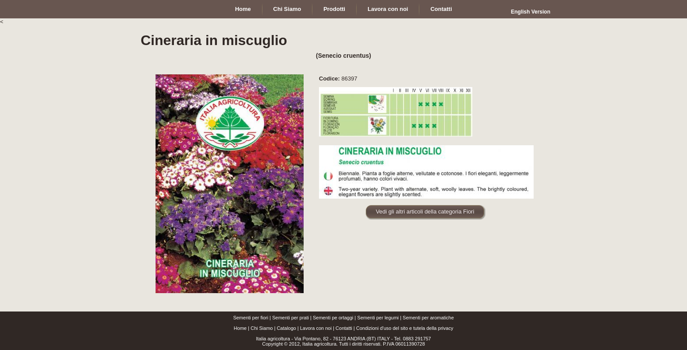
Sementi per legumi (378, 317)
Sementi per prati (290, 317)
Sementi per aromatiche (428, 317)
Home (240, 328)
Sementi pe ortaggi (333, 317)
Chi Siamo (262, 328)
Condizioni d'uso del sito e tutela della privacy (404, 328)
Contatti (344, 328)
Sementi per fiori (250, 317)
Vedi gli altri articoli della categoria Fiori (425, 211)
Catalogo (286, 328)
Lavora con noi (316, 328)
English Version (530, 12)
